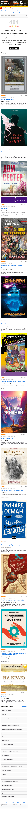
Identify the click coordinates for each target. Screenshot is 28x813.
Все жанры (24, 706)
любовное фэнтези (7, 785)
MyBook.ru (19, 802)
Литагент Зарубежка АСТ (7, 326)
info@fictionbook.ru (4, 804)
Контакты (8, 802)
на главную (13, 48)
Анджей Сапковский (5, 101)
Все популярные (23, 53)
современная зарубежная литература (12, 729)
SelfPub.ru (25, 802)
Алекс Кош (3, 154)
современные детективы (8, 796)
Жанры (2, 10)
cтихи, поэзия (5, 755)
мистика (4, 774)
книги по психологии (7, 759)
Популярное (15, 12)
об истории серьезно (7, 736)
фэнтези (4, 714)
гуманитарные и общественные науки (12, 766)
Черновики (21, 12)
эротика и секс (6, 793)
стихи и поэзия (6, 763)
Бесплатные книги (5, 12)
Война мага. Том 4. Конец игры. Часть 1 (13, 490)
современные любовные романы (10, 725)
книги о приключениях (8, 744)
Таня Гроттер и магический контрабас (12, 600)
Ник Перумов (4, 492)
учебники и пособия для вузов (10, 751)
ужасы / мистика (6, 748)
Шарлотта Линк (4, 210)
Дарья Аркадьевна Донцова (7, 383)
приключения (5, 740)
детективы (4, 733)
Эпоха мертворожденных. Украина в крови (12, 266)
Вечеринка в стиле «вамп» (9, 152)
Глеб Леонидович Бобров (7, 269)
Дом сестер (4, 208)
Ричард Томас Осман (6, 547)
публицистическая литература (10, 781)
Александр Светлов (5, 440)
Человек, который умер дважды (11, 545)
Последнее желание (7, 99)
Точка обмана (5, 324)
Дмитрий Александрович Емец (8, 602)
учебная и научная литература (10, 718)
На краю (3, 696)
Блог (11, 12)
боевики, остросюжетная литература (11, 778)
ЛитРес (13, 802)
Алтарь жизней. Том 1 (7, 438)
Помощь (2, 802)
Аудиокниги (12, 10)
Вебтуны (18, 10)
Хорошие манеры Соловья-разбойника (13, 381)
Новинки (7, 10)
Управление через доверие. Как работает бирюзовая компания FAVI (14, 653)
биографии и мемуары (8, 789)
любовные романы (7, 710)
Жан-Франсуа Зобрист (6, 656)
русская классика (6, 770)
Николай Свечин (5, 698)
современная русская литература (11, 721)
